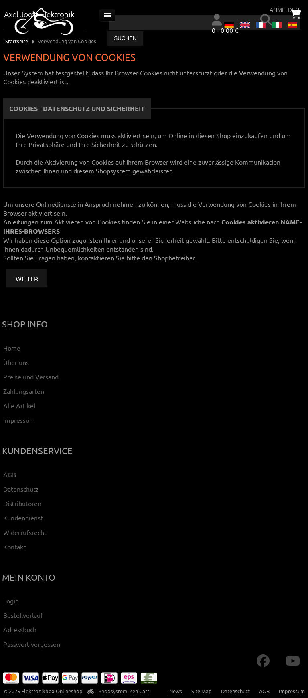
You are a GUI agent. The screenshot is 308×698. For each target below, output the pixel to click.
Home (11, 348)
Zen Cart (139, 691)
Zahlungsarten (23, 391)
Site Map (201, 691)
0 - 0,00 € (225, 30)
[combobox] (204, 22)
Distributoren (22, 503)
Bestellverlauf (23, 615)
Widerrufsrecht (25, 532)
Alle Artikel (19, 405)
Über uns (16, 362)
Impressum (19, 420)
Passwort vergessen (31, 644)
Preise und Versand (31, 377)
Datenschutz (21, 489)
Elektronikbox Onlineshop (52, 691)
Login (11, 601)
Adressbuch (19, 629)
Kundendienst (23, 518)
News (175, 691)
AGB (9, 474)
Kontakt (14, 547)
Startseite (16, 41)
